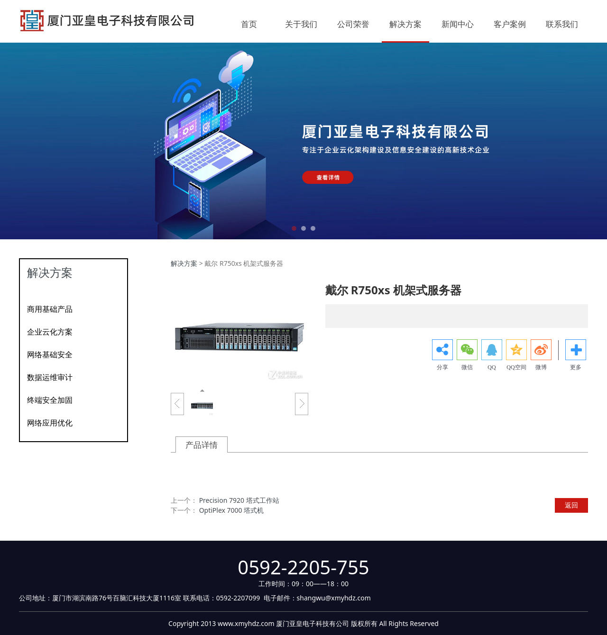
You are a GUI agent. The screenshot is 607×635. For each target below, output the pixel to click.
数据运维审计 (50, 377)
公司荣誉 (353, 24)
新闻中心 (457, 24)
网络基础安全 (50, 354)
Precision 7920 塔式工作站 (239, 500)
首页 (249, 24)
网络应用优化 (50, 422)
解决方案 (405, 24)
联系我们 (562, 24)
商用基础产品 (50, 309)
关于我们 (301, 24)
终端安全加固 (50, 400)
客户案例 (510, 24)
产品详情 (201, 444)
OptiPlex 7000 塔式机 (231, 510)
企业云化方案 (50, 332)
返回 (571, 504)
